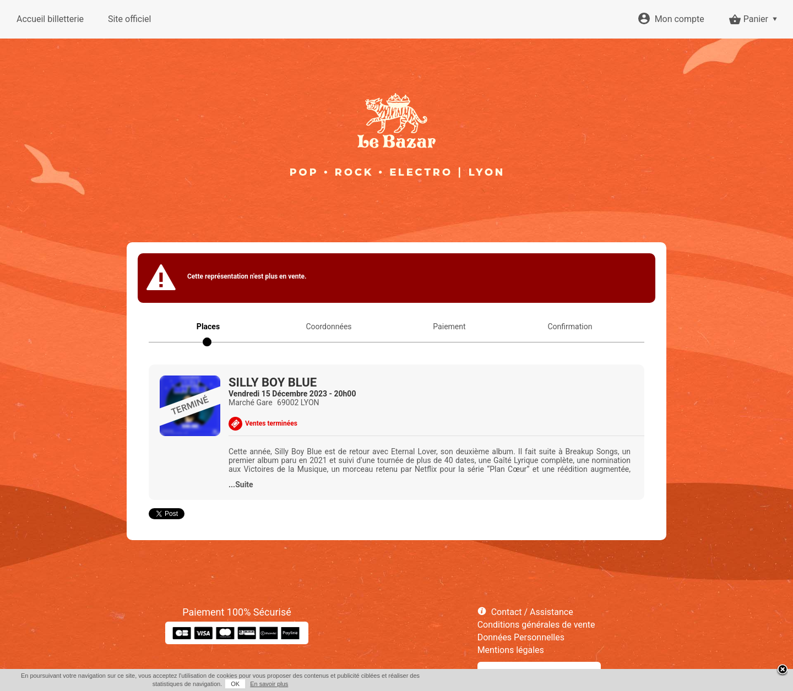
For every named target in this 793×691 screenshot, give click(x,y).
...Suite (241, 484)
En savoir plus (269, 684)
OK (235, 684)
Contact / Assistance (532, 612)
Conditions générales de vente (536, 624)
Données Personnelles (520, 637)
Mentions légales (510, 650)
